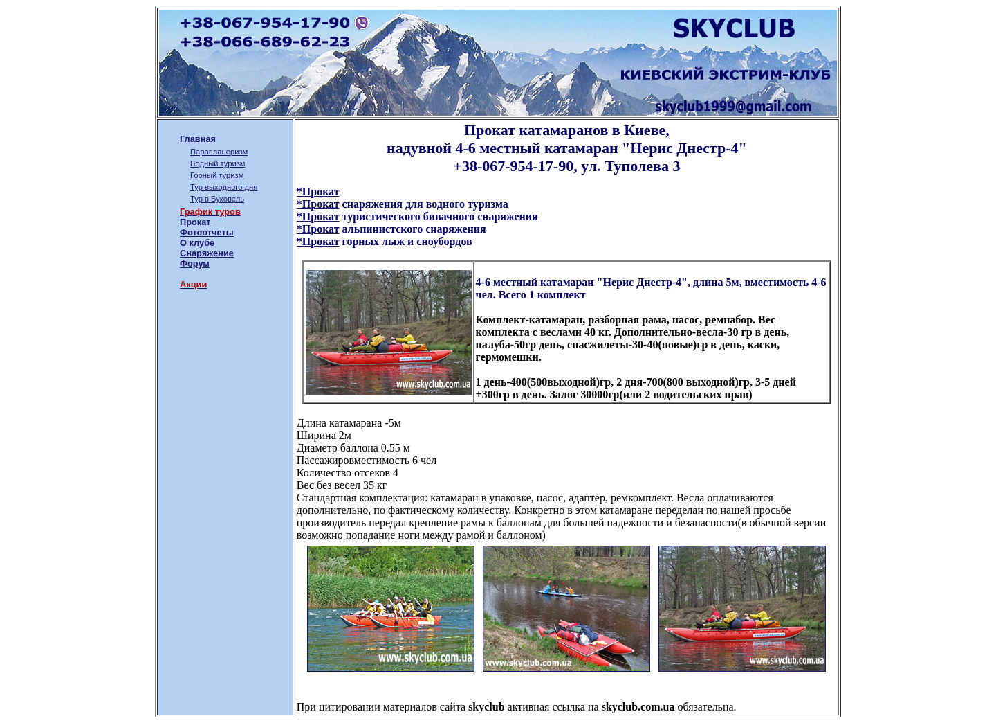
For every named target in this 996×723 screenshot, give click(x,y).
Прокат (195, 222)
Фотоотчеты (207, 232)
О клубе (197, 243)
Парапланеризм (219, 152)
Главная (198, 139)
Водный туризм (218, 163)
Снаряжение (207, 253)
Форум (195, 263)
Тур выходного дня (223, 187)
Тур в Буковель (217, 199)
